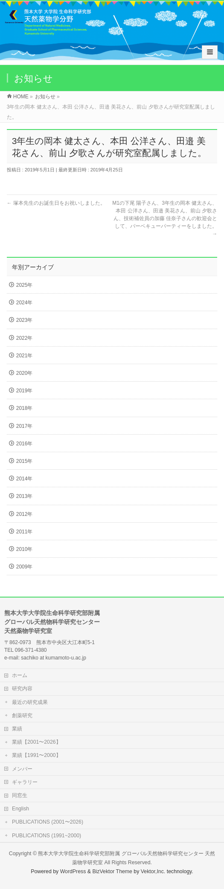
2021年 (24, 356)
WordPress (73, 871)
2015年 (24, 461)
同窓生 (19, 795)
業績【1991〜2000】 (36, 755)
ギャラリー (25, 782)
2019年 (24, 391)
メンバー (22, 769)
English (20, 809)
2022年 (24, 338)
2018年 (24, 408)
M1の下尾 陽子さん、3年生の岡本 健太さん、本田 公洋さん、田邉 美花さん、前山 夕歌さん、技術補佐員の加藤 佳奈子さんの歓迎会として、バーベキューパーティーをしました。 (164, 218)
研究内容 (22, 689)
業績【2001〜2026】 (36, 742)
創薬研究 (22, 715)
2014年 (24, 479)
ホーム (19, 675)
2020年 (24, 373)
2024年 (24, 303)
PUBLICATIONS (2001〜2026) (47, 822)
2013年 (24, 496)
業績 (17, 729)
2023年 (24, 320)
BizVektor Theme (112, 871)
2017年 (24, 426)
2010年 (24, 549)
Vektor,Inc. (153, 871)
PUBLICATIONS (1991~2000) (46, 836)
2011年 (24, 532)
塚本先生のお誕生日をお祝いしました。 (56, 203)
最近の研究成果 (30, 702)
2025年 (24, 285)
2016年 (24, 444)
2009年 (24, 567)
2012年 (24, 514)
